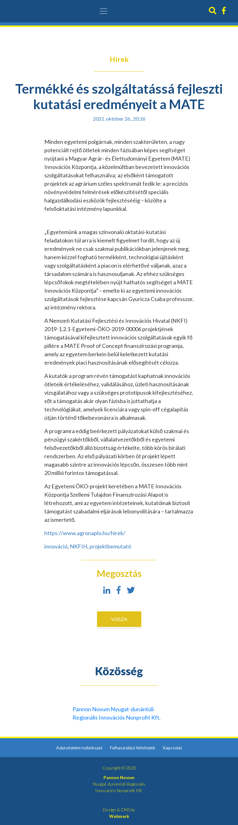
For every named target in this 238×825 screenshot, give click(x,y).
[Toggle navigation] (103, 11)
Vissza (119, 619)
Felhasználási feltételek (132, 747)
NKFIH (78, 546)
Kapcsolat (172, 747)
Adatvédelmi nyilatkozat (79, 747)
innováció (56, 546)
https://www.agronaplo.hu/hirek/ (85, 533)
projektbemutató (110, 546)
